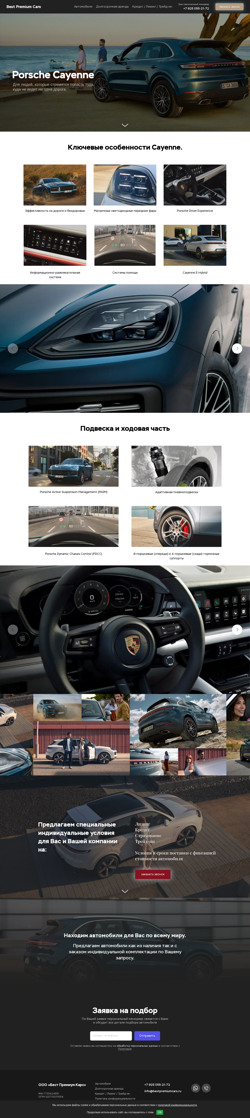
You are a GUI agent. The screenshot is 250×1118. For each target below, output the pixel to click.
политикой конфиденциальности (177, 1105)
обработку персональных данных (138, 1046)
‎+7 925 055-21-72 (196, 8)
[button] (117, 403)
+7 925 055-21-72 (157, 1085)
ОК (160, 1112)
